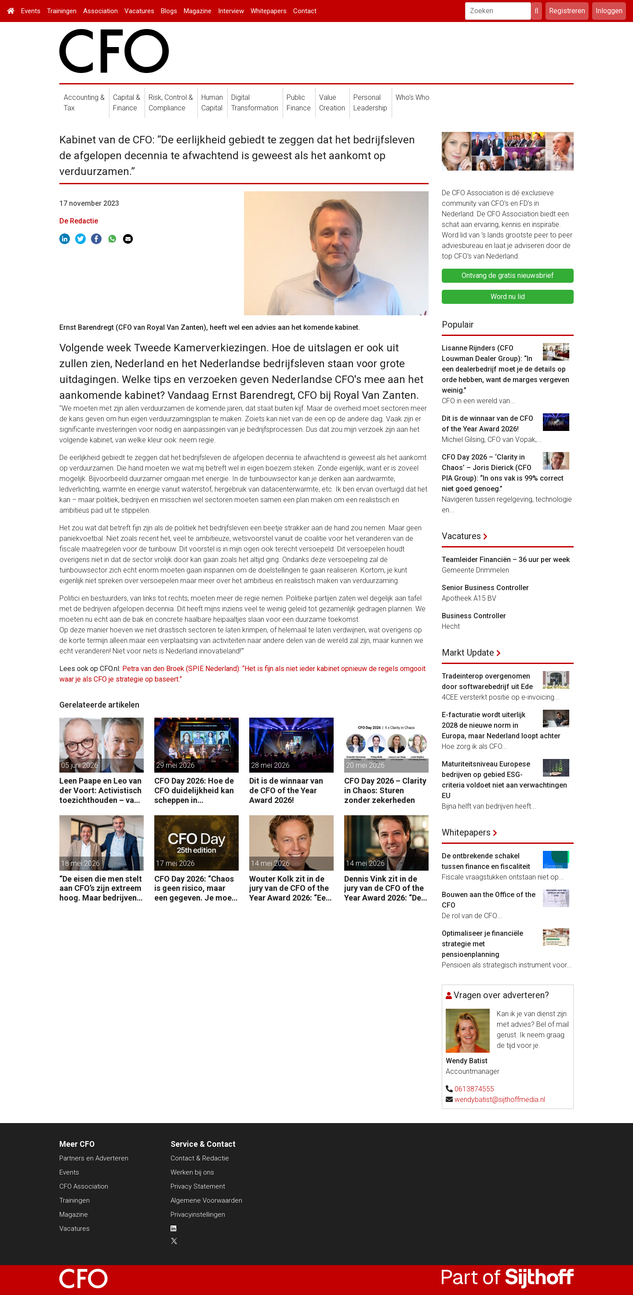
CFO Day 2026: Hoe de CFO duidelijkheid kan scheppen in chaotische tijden (194, 790)
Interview (231, 11)
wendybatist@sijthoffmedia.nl (500, 1099)
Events (30, 11)
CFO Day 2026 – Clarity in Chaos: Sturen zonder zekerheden (385, 790)
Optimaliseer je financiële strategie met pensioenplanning (482, 944)
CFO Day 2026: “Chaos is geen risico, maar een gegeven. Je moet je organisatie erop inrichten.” (194, 888)
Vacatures (139, 11)
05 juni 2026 (79, 765)
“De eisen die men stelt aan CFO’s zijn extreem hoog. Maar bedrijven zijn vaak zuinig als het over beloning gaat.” (100, 888)
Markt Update (468, 652)
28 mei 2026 (270, 765)
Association (100, 11)
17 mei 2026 (175, 863)
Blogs (169, 11)
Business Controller (474, 616)
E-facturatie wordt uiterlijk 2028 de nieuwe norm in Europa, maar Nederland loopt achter (501, 725)
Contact (304, 11)
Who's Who (412, 97)
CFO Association (83, 1186)
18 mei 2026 (80, 863)
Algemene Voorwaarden (206, 1200)
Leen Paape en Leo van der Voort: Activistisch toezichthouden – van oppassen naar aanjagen (100, 790)
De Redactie (78, 221)
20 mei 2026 (365, 765)
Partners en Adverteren (93, 1158)
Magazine (197, 11)
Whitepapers (269, 11)
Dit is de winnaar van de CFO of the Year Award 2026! (286, 790)
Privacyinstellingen (198, 1214)
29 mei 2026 (175, 765)
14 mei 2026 (270, 863)
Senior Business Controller (485, 588)
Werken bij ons (192, 1172)
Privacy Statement (198, 1186)
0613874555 (474, 1089)
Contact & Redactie (200, 1158)
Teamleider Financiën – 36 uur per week (506, 559)
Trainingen (61, 11)
